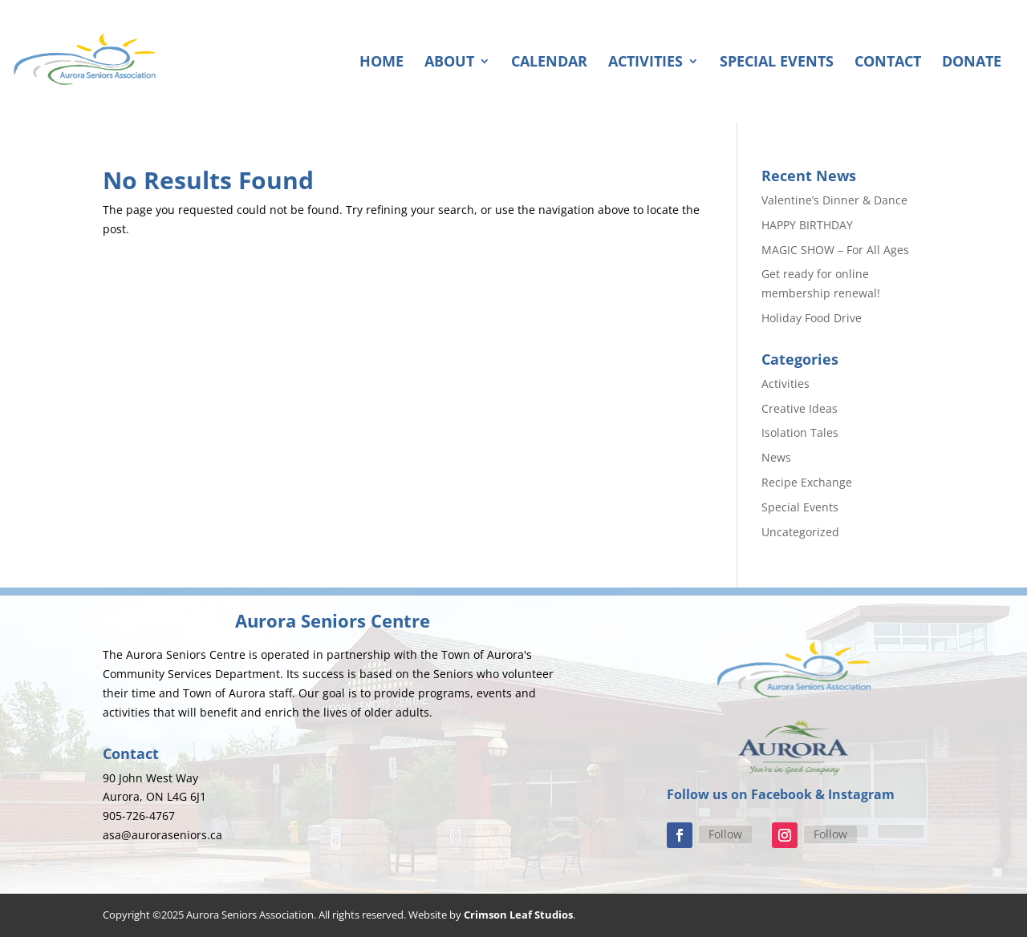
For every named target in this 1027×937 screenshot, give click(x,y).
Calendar (549, 63)
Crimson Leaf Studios (518, 914)
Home (381, 63)
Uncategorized (800, 531)
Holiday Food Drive (811, 317)
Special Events (777, 63)
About (449, 63)
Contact (887, 63)
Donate (971, 63)
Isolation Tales (799, 432)
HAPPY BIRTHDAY (807, 224)
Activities (645, 63)
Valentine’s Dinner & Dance (834, 200)
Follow (725, 834)
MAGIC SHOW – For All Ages (835, 249)
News (776, 457)
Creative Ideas (799, 408)
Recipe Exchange (806, 482)
